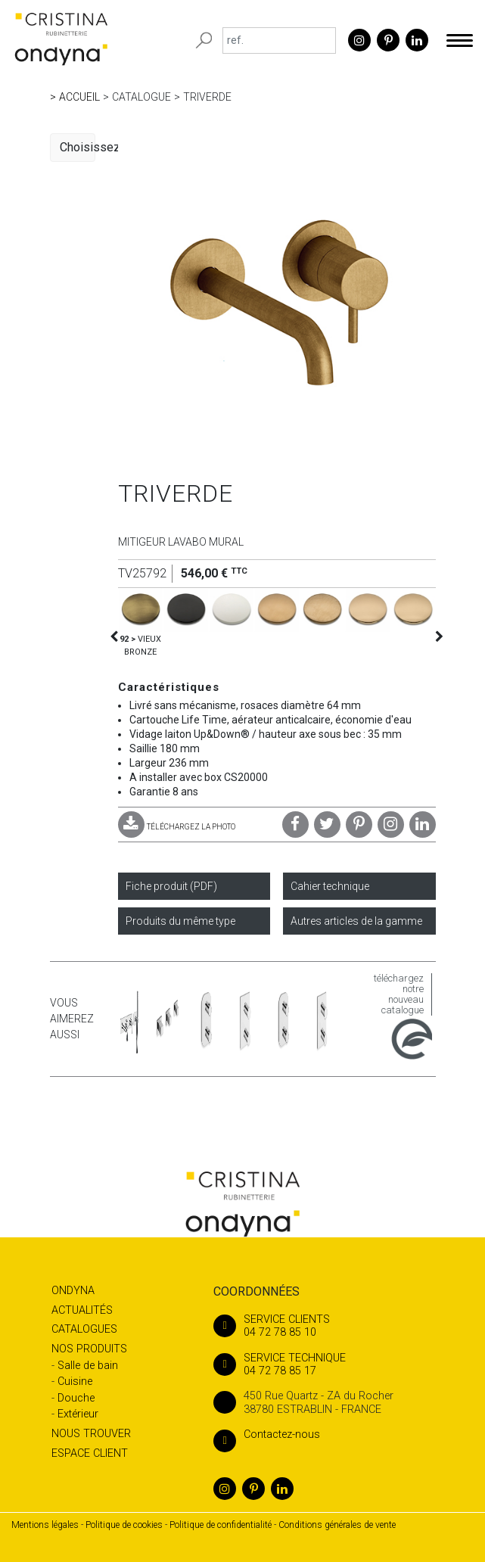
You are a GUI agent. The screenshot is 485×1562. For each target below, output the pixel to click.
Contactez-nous (266, 1434)
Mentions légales (45, 1525)
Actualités (82, 1310)
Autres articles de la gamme (356, 921)
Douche (76, 1398)
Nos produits (89, 1349)
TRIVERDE (207, 97)
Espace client (89, 1453)
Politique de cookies (124, 1525)
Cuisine (75, 1381)
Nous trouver (91, 1433)
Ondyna (73, 1290)
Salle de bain (88, 1365)
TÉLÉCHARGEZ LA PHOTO (176, 827)
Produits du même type (180, 921)
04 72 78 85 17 (331, 1364)
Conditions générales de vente (337, 1525)
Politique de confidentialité (220, 1525)
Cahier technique (330, 886)
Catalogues (84, 1329)
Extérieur (78, 1414)
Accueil (79, 97)
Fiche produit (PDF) (171, 886)
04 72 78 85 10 (331, 1326)
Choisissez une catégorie (77, 147)
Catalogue (141, 97)
